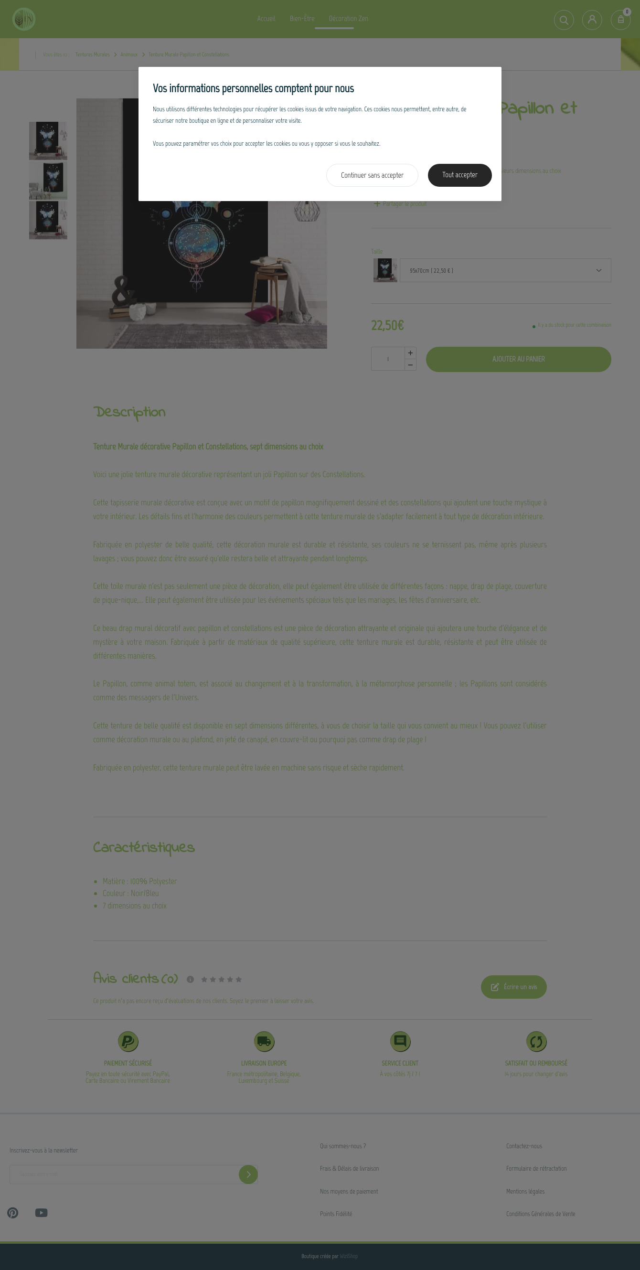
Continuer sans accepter (372, 175)
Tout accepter (460, 175)
